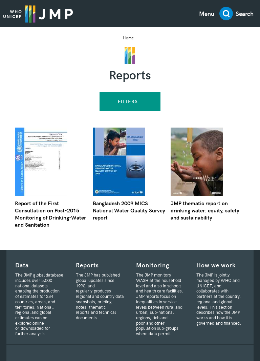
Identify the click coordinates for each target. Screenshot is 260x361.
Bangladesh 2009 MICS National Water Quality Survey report (129, 210)
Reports (87, 265)
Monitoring (152, 265)
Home (128, 37)
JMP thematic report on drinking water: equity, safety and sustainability (205, 210)
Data (22, 265)
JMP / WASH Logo (38, 13)
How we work (216, 265)
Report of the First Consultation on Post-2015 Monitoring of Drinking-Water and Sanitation (50, 213)
